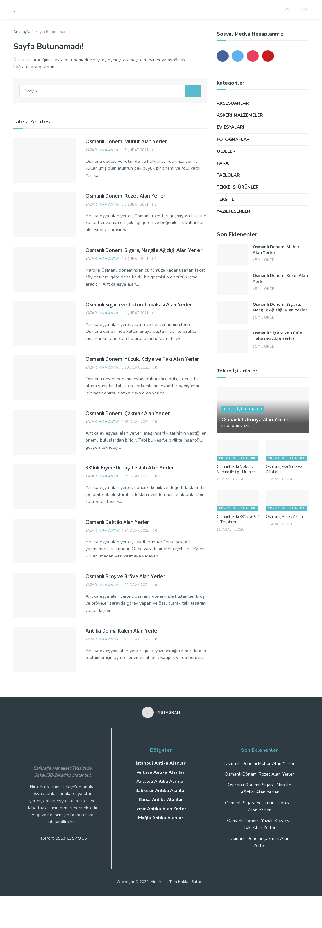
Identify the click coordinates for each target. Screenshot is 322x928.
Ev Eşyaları (230, 127)
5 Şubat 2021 (135, 204)
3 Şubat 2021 (135, 258)
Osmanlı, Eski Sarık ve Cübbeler (284, 469)
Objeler (226, 151)
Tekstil (225, 199)
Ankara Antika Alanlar (161, 772)
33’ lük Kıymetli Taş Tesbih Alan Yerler (130, 467)
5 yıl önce (263, 260)
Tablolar (228, 175)
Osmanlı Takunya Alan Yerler (255, 419)
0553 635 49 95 (71, 838)
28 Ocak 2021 (135, 422)
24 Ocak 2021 (135, 530)
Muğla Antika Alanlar (160, 818)
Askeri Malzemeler (240, 115)
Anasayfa (21, 31)
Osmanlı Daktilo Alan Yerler (117, 522)
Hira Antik (109, 150)
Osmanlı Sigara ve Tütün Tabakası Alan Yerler (139, 304)
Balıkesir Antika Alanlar (160, 790)
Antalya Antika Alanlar (160, 781)
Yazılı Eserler (233, 211)
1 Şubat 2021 (135, 313)
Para (223, 163)
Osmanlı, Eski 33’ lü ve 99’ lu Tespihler (238, 519)
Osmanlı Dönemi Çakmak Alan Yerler (128, 413)
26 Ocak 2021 (135, 476)
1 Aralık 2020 (230, 479)
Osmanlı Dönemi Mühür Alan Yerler (126, 141)
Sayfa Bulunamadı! (52, 31)
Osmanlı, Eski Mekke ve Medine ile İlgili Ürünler (236, 469)
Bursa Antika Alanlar (161, 800)
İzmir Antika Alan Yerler (161, 809)
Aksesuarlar (233, 103)
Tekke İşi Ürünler (238, 187)
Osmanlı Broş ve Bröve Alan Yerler (125, 576)
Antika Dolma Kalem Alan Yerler (122, 630)
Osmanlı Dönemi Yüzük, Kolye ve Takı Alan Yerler (142, 358)
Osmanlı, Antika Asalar (285, 516)
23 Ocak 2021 (135, 585)
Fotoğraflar (233, 139)
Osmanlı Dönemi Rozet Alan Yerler (126, 195)
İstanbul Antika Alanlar (161, 763)
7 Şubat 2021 (135, 150)
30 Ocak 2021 (135, 367)
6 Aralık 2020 (235, 426)
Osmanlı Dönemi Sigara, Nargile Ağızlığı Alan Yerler (144, 250)
